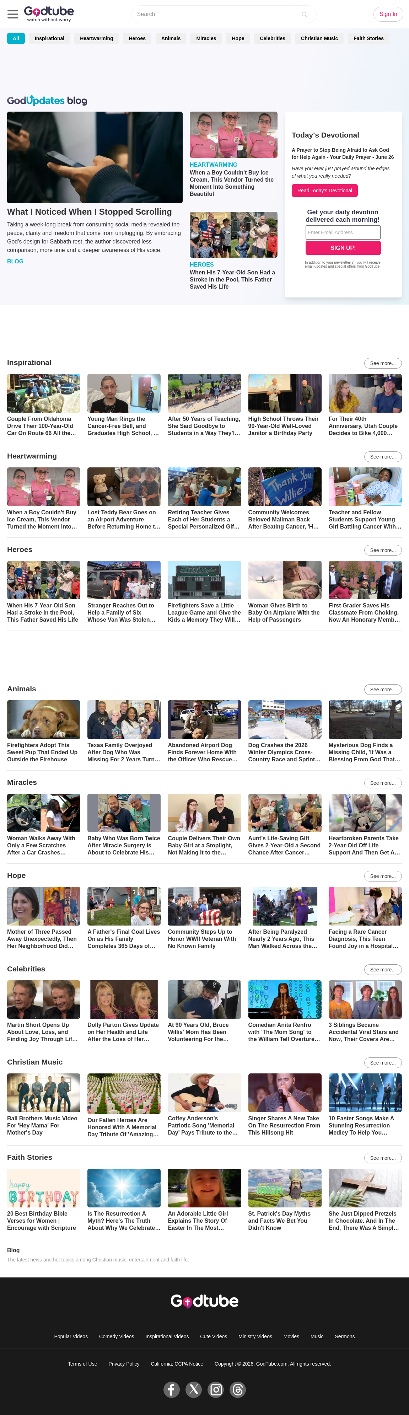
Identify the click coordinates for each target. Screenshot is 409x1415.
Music (317, 1336)
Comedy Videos (116, 1336)
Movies (291, 1336)
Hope (238, 38)
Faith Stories (369, 38)
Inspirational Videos (167, 1336)
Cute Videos (213, 1336)
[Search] (304, 14)
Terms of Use (82, 1364)
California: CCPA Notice (177, 1364)
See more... (383, 363)
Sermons (345, 1336)
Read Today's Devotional (324, 190)
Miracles (206, 38)
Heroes (137, 38)
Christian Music (319, 38)
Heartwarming (96, 38)
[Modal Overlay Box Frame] (343, 239)
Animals (171, 38)
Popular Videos (71, 1336)
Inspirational (49, 38)
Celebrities (272, 38)
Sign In (388, 14)
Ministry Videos (255, 1336)
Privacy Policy (123, 1364)
